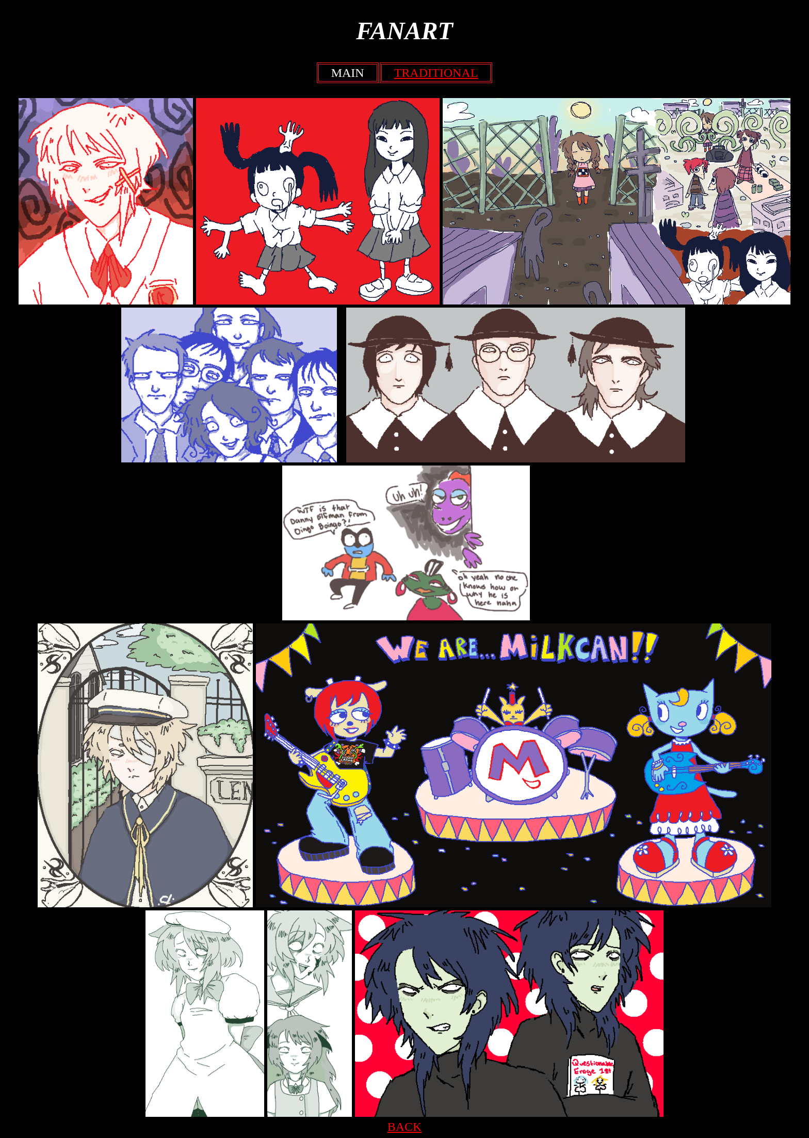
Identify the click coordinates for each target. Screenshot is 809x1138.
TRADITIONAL (436, 72)
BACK (404, 1126)
